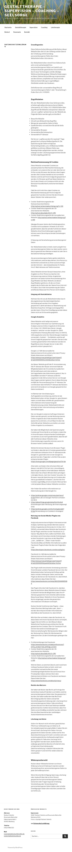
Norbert (7, 32)
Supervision (34, 27)
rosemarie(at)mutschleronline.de (14, 834)
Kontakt (27, 32)
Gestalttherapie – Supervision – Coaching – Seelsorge (31, 11)
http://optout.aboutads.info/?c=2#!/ (43, 213)
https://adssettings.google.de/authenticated (47, 502)
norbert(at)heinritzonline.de (12, 836)
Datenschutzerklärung (41, 823)
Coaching (44, 27)
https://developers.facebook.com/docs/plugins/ (48, 550)
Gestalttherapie (20, 27)
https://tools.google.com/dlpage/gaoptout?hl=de (48, 461)
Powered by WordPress (15, 847)
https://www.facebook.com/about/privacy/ (46, 681)
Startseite (8, 27)
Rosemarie (17, 32)
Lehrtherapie (55, 27)
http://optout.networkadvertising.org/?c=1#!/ (47, 206)
